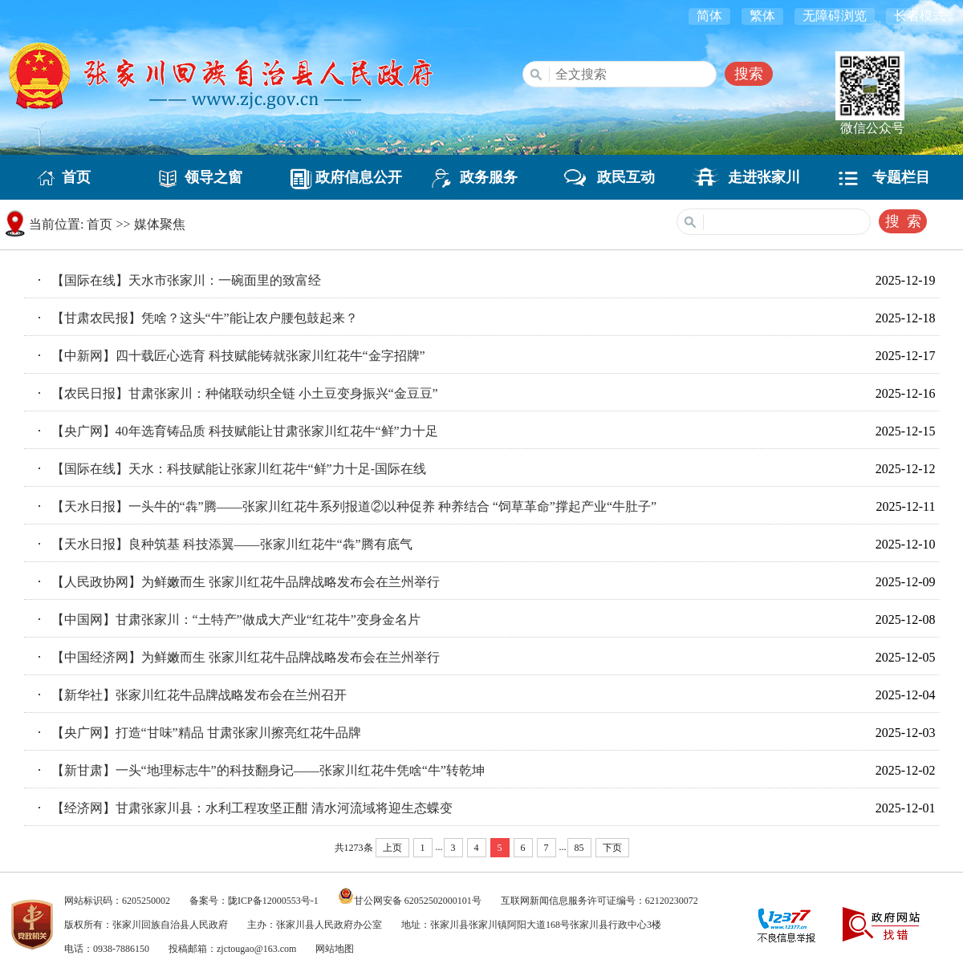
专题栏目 (894, 177)
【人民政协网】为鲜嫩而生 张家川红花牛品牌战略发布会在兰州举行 (245, 582)
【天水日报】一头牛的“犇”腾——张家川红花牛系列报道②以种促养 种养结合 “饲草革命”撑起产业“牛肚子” (354, 506)
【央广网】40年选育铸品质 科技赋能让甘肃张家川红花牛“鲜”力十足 (244, 431)
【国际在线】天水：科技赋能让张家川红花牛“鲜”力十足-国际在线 (239, 469)
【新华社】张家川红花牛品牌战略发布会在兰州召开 (199, 695)
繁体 (762, 15)
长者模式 (919, 15)
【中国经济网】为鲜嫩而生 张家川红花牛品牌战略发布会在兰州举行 (245, 657)
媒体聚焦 (159, 224)
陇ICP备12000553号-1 (273, 900)
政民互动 (619, 177)
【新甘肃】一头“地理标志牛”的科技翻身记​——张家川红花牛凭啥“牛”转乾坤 (268, 770)
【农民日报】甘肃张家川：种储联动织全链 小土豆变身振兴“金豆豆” (244, 393)
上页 (392, 847)
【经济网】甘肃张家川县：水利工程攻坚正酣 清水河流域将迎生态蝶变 (252, 808)
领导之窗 (206, 177)
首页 (69, 177)
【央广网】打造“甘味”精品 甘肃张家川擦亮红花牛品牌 (206, 732)
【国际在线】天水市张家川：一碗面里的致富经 (186, 280)
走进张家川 (756, 177)
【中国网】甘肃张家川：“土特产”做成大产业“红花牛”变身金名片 (236, 619)
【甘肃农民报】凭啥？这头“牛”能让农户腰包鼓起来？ (204, 318)
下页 (612, 847)
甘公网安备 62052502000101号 (418, 900)
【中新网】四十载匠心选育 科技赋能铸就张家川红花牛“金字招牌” (238, 355)
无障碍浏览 (834, 15)
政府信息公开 (344, 177)
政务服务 (481, 177)
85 (579, 847)
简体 (709, 15)
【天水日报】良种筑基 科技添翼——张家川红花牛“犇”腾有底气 (231, 544)
